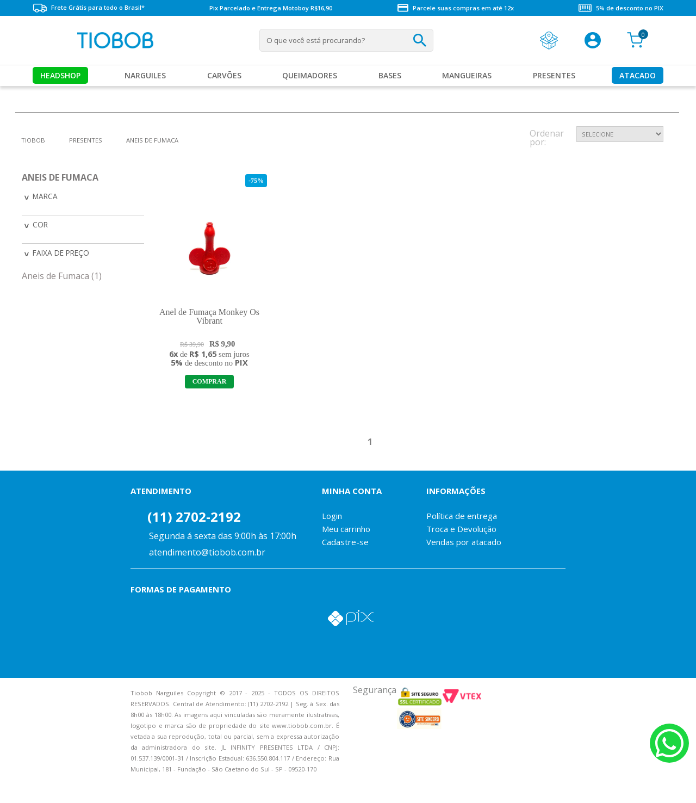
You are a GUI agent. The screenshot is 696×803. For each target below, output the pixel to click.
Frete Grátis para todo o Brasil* (89, 8)
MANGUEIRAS (467, 75)
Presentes (554, 75)
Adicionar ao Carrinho (209, 381)
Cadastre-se (345, 541)
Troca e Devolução (461, 528)
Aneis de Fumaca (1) (62, 274)
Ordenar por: (547, 138)
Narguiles (145, 75)
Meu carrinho (346, 528)
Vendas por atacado (463, 541)
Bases (389, 75)
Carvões (224, 75)
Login (332, 515)
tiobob (33, 140)
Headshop (60, 75)
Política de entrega (461, 515)
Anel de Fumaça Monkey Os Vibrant (209, 316)
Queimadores (309, 75)
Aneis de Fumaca (152, 140)
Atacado (637, 75)
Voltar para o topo (16, 785)
